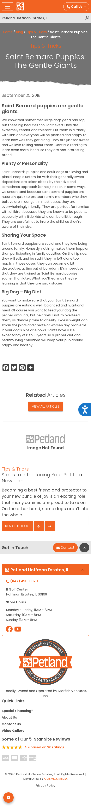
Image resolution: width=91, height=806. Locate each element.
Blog (19, 32)
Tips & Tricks (36, 32)
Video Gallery (13, 730)
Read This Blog (17, 526)
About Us (9, 717)
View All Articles (45, 406)
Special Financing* (17, 710)
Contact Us (11, 724)
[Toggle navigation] (7, 6)
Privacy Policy (45, 785)
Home (8, 32)
